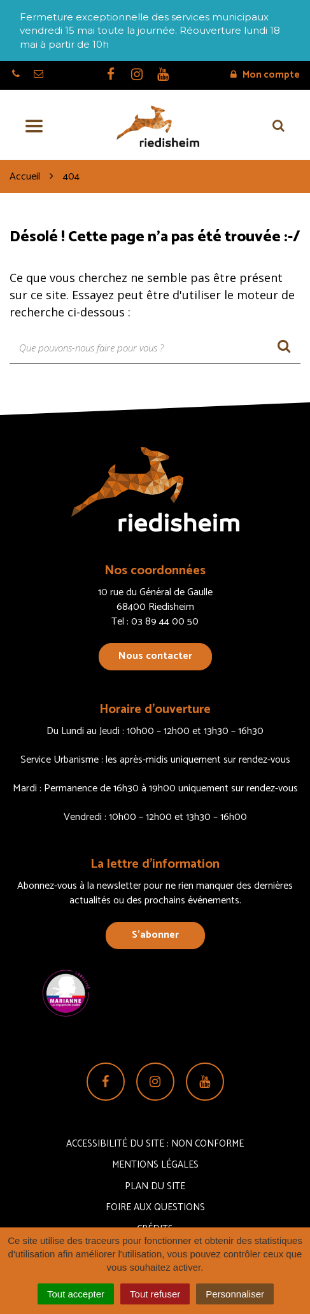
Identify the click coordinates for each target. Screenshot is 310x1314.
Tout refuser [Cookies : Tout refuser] (155, 1294)
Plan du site (155, 1186)
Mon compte (265, 74)
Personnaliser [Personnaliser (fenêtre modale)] (235, 1294)
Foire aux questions (155, 1207)
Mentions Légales (155, 1165)
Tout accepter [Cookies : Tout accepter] (75, 1294)
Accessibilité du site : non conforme (155, 1144)
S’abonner (155, 934)
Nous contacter (155, 656)
